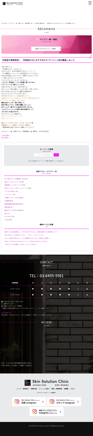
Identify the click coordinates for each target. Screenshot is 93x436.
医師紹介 (26, 389)
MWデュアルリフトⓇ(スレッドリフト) (16, 188)
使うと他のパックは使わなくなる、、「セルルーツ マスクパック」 (25, 235)
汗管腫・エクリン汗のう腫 (13, 198)
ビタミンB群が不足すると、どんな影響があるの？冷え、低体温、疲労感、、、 (28, 238)
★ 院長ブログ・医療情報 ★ (21, 131)
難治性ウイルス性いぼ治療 (13, 210)
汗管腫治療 (8, 201)
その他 (7, 220)
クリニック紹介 (44, 389)
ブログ (72, 389)
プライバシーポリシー (43, 392)
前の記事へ (6, 135)
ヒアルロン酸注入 (10, 191)
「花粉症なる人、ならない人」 (12, 69)
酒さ (6, 213)
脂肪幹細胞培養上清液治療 (13, 204)
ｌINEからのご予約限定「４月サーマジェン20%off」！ (21, 244)
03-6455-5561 (52, 275)
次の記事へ (5, 138)
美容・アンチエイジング (12, 182)
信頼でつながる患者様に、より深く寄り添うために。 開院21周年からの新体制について (31, 232)
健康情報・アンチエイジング (13, 185)
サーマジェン (9, 194)
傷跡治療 (7, 207)
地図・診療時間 (56, 389)
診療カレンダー (34, 308)
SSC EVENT (8, 216)
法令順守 (52, 392)
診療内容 (34, 389)
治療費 (66, 389)
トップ (19, 389)
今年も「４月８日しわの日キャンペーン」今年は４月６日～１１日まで (26, 241)
